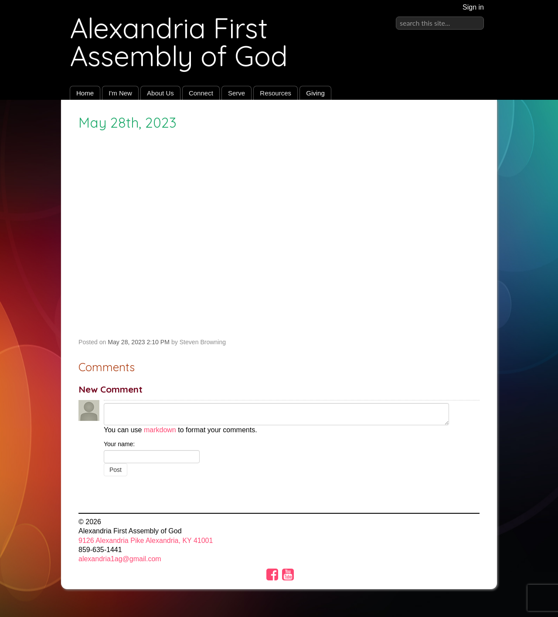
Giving (315, 93)
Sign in (473, 7)
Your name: (119, 444)
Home (85, 93)
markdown (160, 430)
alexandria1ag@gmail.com (119, 559)
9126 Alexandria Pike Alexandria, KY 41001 (145, 540)
